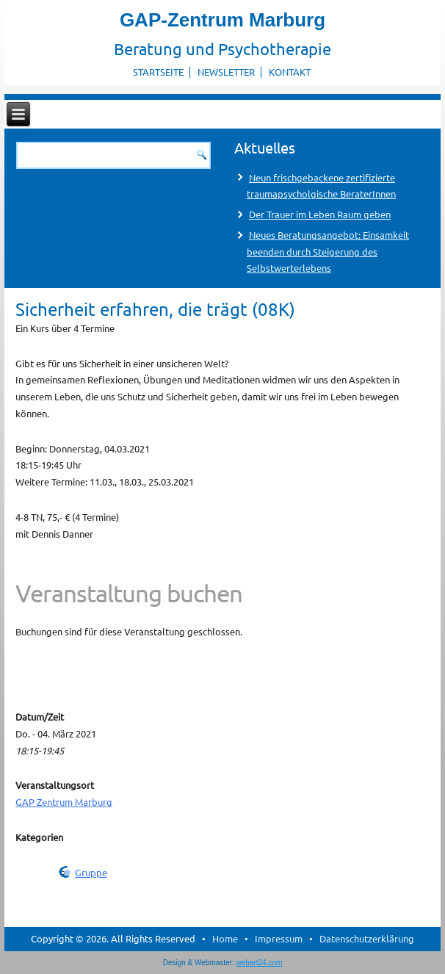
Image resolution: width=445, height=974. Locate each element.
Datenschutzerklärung (366, 938)
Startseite (158, 71)
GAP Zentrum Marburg (63, 802)
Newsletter (226, 71)
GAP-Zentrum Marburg (222, 20)
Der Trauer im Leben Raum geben (320, 214)
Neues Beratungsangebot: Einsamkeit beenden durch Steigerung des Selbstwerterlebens (328, 251)
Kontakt (290, 71)
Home (225, 938)
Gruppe (91, 872)
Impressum (279, 938)
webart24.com (259, 963)
